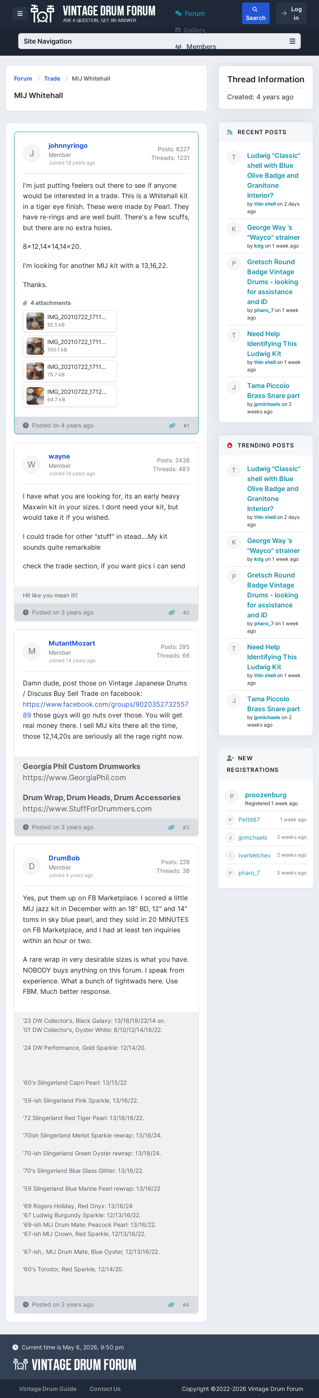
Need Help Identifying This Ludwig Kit (272, 343)
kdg (259, 246)
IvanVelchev (254, 855)
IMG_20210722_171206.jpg (83, 391)
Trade (52, 78)
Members (195, 46)
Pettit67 (249, 819)
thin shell (265, 204)
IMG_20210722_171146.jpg (83, 366)
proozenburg (266, 795)
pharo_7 (264, 310)
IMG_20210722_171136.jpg (83, 316)
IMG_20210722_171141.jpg (82, 341)
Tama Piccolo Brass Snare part (273, 390)
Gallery (190, 30)
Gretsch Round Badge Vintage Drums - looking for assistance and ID (272, 282)
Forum (190, 13)
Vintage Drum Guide (47, 1388)
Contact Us (105, 1388)
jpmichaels (268, 404)
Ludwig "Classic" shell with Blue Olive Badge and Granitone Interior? (273, 175)
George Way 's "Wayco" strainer (273, 232)
